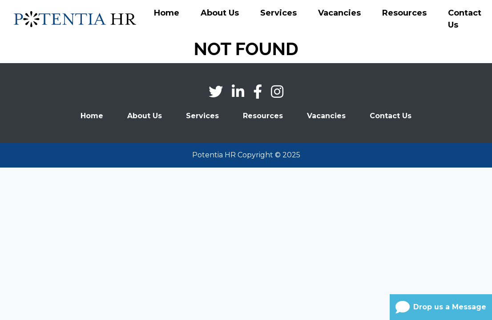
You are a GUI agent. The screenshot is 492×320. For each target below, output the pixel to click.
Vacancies (339, 13)
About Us (220, 13)
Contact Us (464, 19)
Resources (404, 13)
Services (278, 13)
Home (166, 13)
